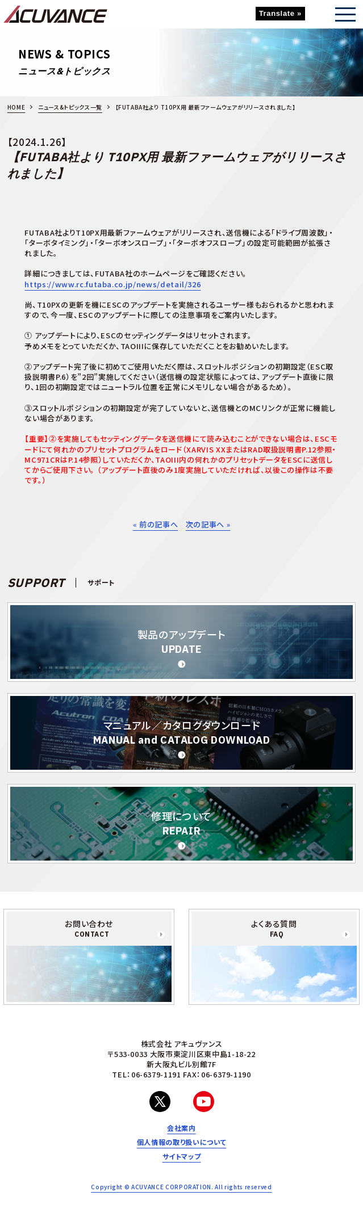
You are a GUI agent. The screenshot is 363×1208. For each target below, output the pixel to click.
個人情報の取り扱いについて (181, 1142)
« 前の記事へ (155, 524)
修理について (181, 822)
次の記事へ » (208, 524)
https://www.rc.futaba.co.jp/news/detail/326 (112, 284)
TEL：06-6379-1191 (146, 1074)
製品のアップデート (181, 641)
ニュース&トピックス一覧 (70, 107)
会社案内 (181, 1127)
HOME (16, 107)
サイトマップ (181, 1156)
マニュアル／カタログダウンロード (181, 732)
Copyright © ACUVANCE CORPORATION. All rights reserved (181, 1186)
